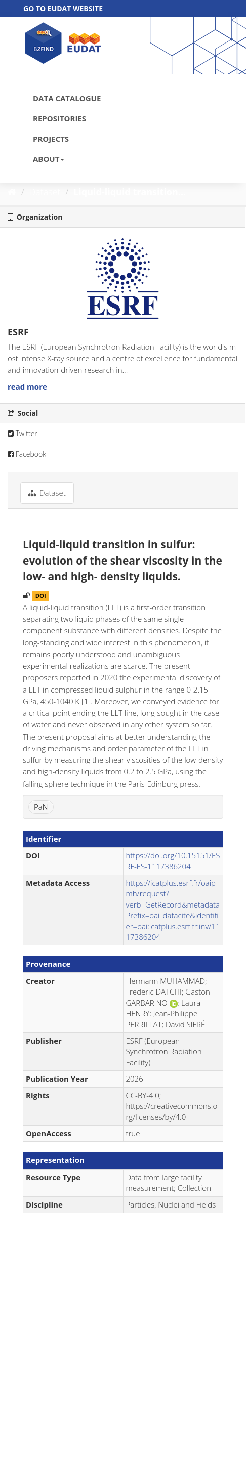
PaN (41, 807)
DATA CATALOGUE (67, 98)
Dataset (45, 192)
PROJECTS (51, 139)
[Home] (12, 192)
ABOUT (48, 159)
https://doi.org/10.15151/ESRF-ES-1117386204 (173, 860)
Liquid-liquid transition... (129, 192)
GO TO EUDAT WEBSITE (63, 8)
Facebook (27, 454)
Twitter (22, 433)
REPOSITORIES (59, 118)
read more (27, 386)
